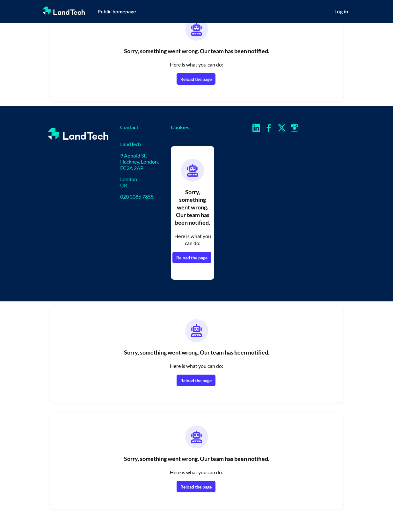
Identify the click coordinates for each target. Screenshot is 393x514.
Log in (341, 11)
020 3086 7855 (137, 197)
